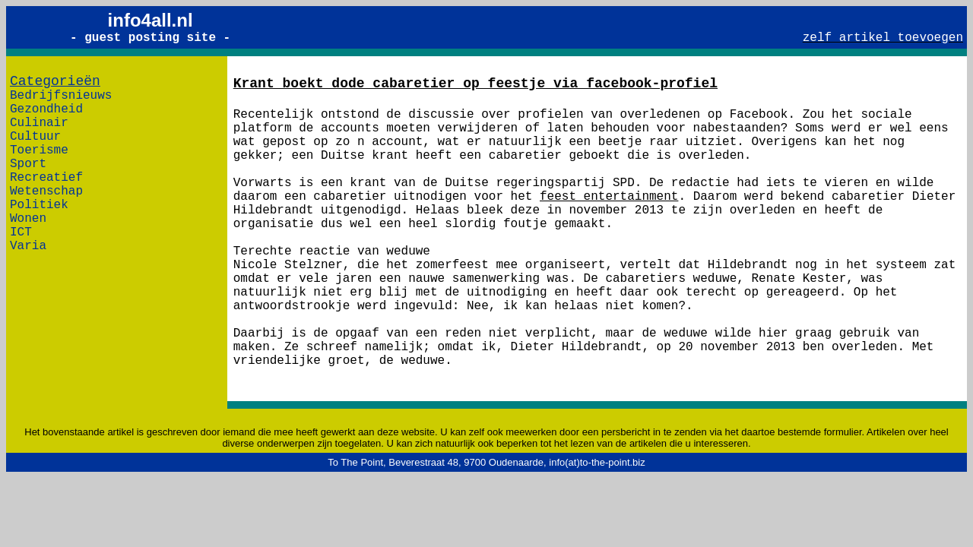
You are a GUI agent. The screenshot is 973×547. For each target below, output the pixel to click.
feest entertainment (609, 197)
